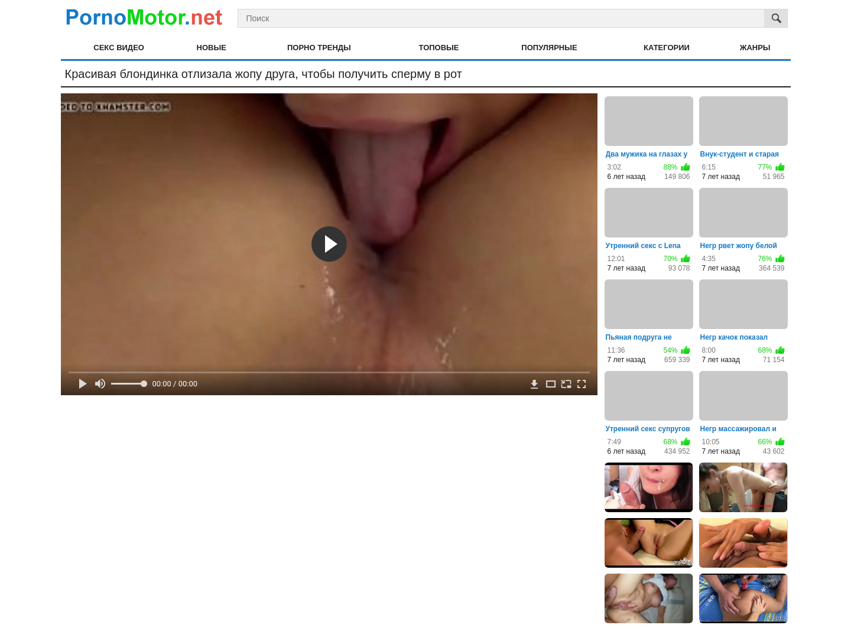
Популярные (549, 47)
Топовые (439, 47)
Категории (667, 47)
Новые (211, 47)
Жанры (755, 47)
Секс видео (118, 47)
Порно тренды (319, 47)
